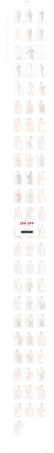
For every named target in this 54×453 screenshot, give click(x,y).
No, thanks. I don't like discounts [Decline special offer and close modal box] (27, 234)
